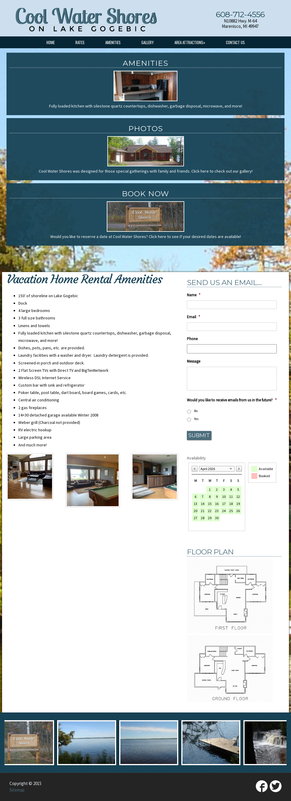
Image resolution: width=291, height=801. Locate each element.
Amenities (113, 42)
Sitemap (17, 790)
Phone (192, 339)
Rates (80, 42)
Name (193, 295)
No (196, 411)
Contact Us (235, 42)
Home (50, 42)
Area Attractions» (189, 42)
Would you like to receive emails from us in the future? (232, 400)
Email (193, 317)
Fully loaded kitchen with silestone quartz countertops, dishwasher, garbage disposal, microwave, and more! (145, 106)
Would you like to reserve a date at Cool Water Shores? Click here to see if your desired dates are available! (145, 236)
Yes (196, 419)
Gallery (147, 42)
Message (193, 361)
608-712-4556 (240, 14)
